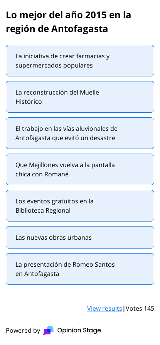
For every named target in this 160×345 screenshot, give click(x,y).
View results (104, 308)
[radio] (80, 60)
